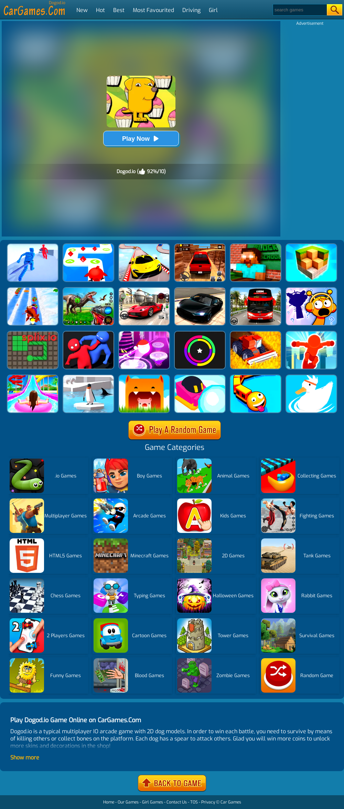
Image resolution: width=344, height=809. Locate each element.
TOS (194, 802)
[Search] (299, 9)
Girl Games (152, 802)
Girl (213, 10)
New (82, 10)
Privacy (208, 802)
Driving (191, 10)
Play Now (141, 138)
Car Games (231, 802)
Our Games (128, 802)
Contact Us (176, 802)
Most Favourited (153, 10)
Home (108, 802)
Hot (100, 10)
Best (119, 10)
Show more (24, 757)
